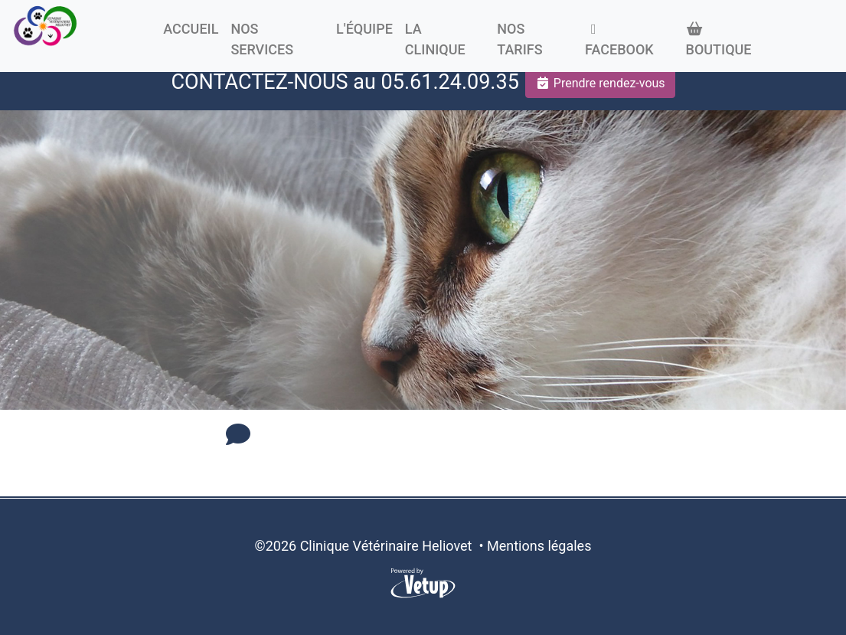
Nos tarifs (519, 39)
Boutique (719, 39)
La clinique (435, 39)
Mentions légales (539, 546)
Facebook (619, 39)
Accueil (190, 29)
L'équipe (364, 29)
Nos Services (261, 39)
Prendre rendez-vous (600, 83)
